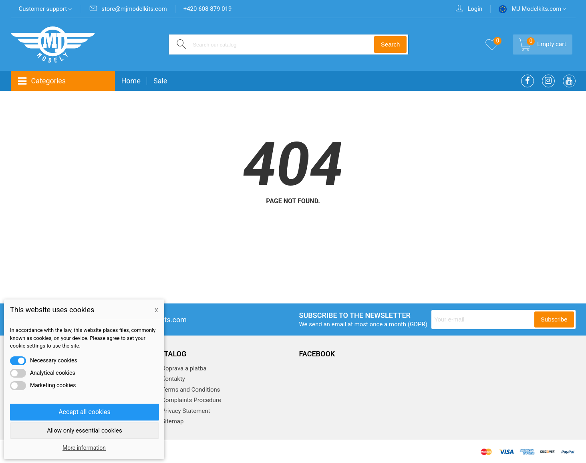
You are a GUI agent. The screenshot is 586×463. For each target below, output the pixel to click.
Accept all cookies (84, 412)
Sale (160, 81)
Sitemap (172, 421)
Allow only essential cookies (84, 430)
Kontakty (172, 378)
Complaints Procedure (190, 400)
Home (131, 81)
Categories (41, 81)
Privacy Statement (185, 410)
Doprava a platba (183, 368)
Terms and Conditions (190, 389)
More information (84, 448)
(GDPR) (417, 324)
